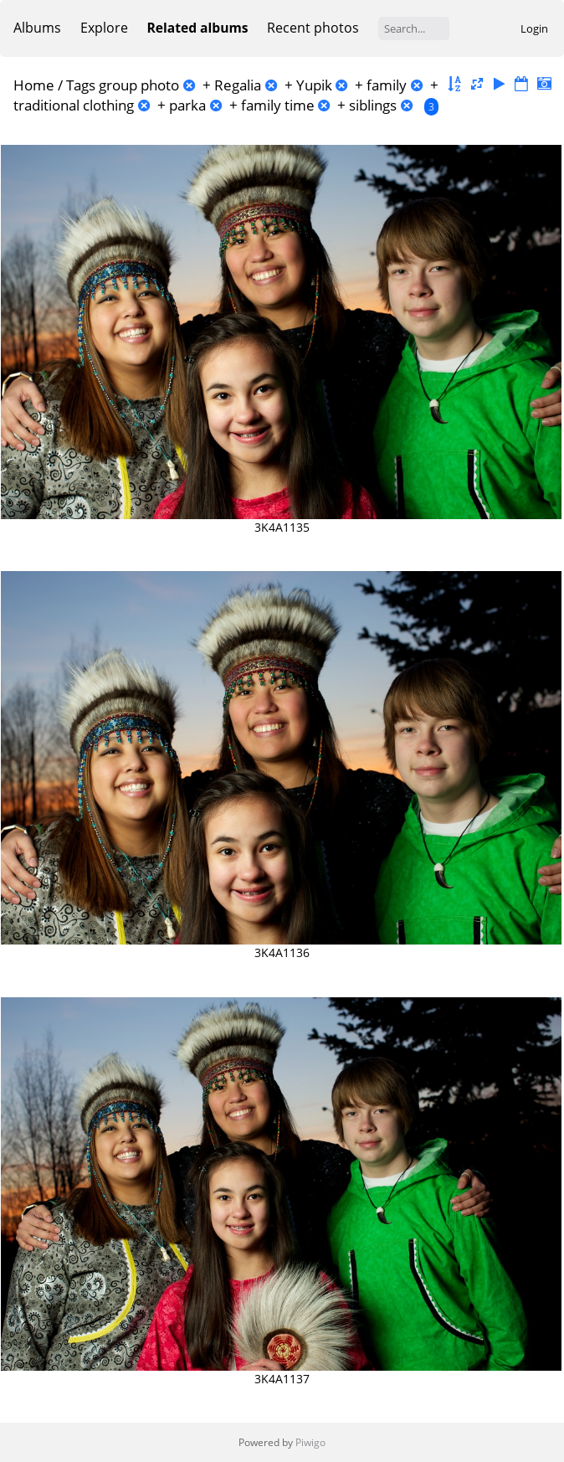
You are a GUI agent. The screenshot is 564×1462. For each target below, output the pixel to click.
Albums (37, 27)
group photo (139, 85)
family (387, 85)
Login (534, 28)
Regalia (237, 85)
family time (278, 105)
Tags (80, 85)
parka (187, 105)
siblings (373, 105)
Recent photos (313, 27)
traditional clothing (73, 105)
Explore (104, 27)
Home (33, 85)
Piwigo (310, 1442)
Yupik (314, 85)
